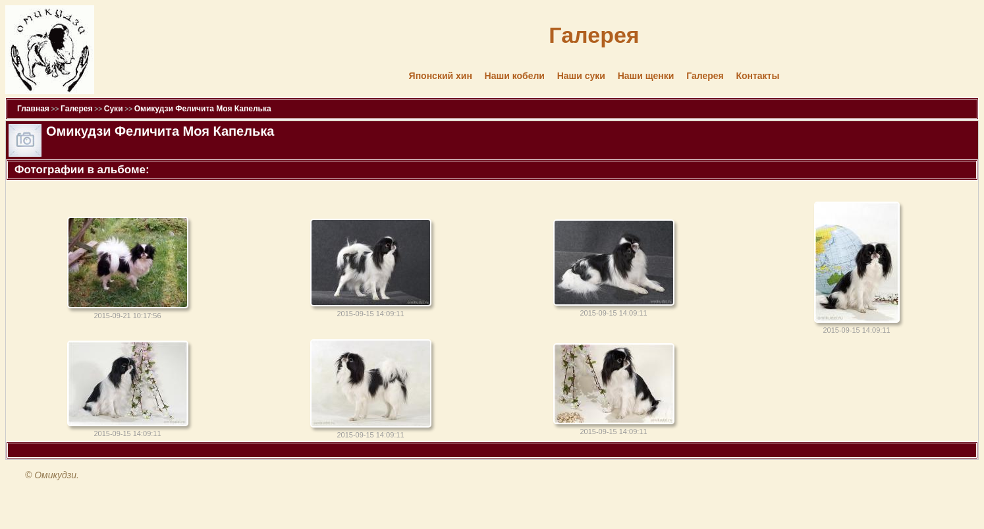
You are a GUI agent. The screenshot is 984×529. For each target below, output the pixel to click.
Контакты (757, 75)
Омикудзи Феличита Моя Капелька (202, 108)
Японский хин (440, 75)
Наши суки (581, 75)
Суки (113, 108)
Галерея (705, 75)
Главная (33, 108)
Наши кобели (515, 75)
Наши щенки (646, 75)
